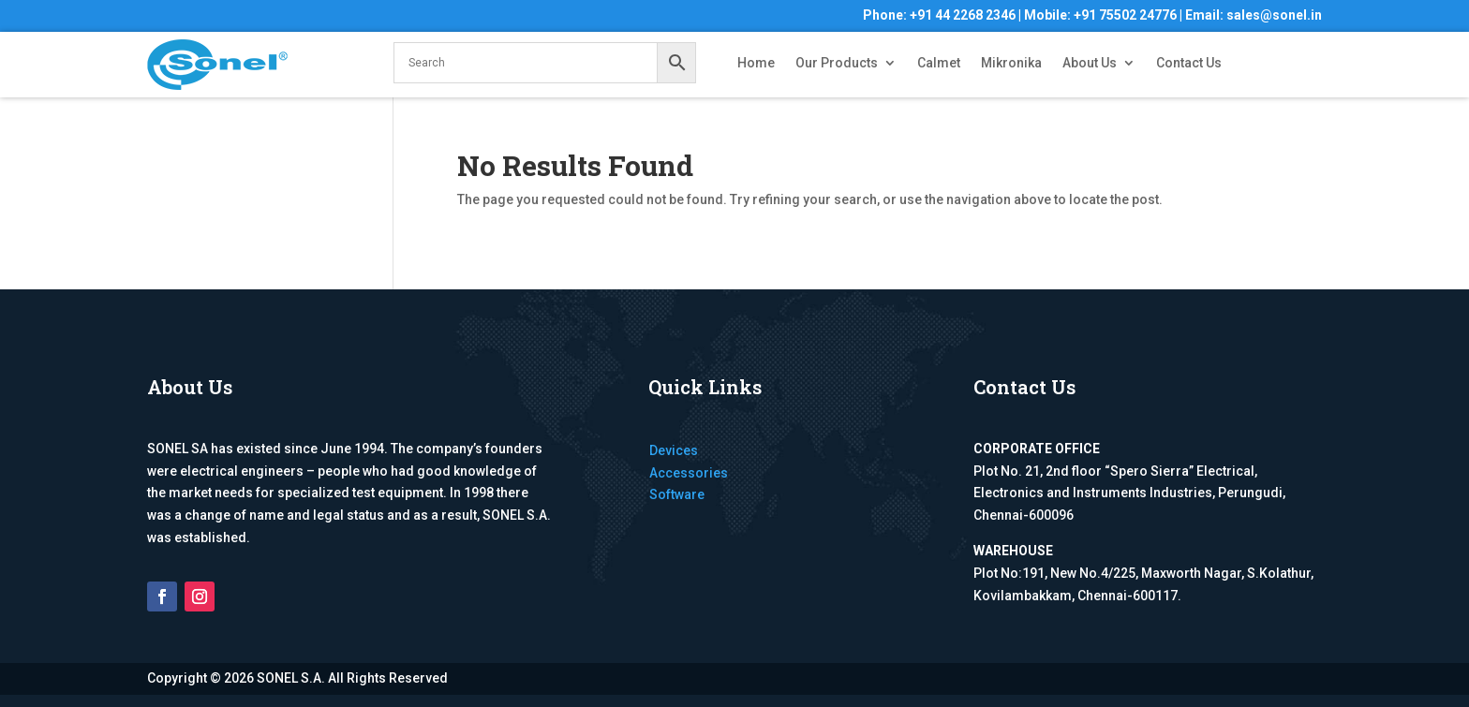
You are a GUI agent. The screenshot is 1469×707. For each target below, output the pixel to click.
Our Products (836, 63)
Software (677, 494)
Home (756, 63)
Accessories (688, 472)
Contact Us (1189, 63)
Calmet (938, 63)
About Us (1089, 63)
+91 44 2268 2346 (963, 14)
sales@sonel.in (1274, 14)
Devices (673, 450)
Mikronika (1011, 63)
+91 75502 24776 (1125, 14)
